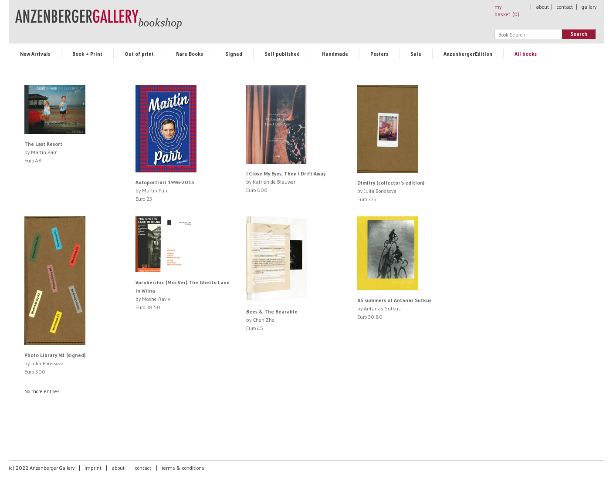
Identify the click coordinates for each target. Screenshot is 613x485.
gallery (589, 6)
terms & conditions (183, 468)
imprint (93, 468)
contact (565, 6)
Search (578, 33)
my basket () (506, 10)
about (542, 6)
